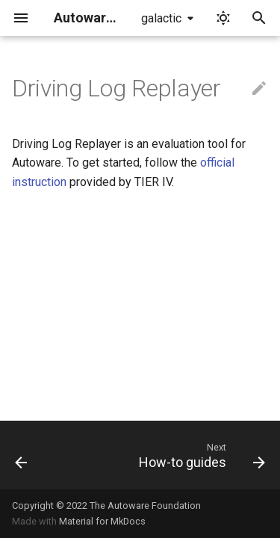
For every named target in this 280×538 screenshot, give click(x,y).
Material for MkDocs (102, 521)
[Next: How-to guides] (200, 455)
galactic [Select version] (161, 18)
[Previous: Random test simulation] (21, 455)
